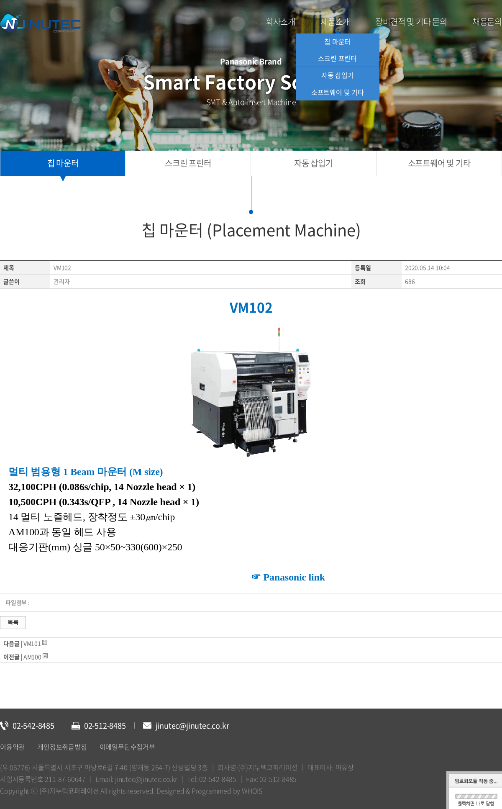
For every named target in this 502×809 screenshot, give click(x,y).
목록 (13, 622)
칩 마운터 (337, 41)
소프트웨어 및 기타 (337, 92)
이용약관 (12, 747)
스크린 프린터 (337, 58)
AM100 (32, 656)
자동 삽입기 (337, 75)
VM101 (32, 643)
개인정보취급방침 (62, 747)
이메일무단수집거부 (127, 747)
